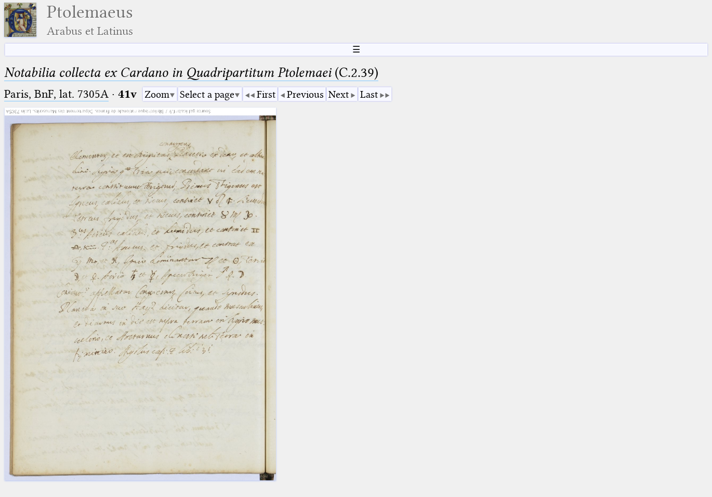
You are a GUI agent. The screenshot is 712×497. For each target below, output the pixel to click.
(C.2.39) (191, 72)
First (266, 94)
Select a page (207, 94)
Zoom (156, 94)
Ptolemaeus (90, 20)
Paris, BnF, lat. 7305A (56, 94)
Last (369, 94)
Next (338, 94)
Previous (305, 94)
